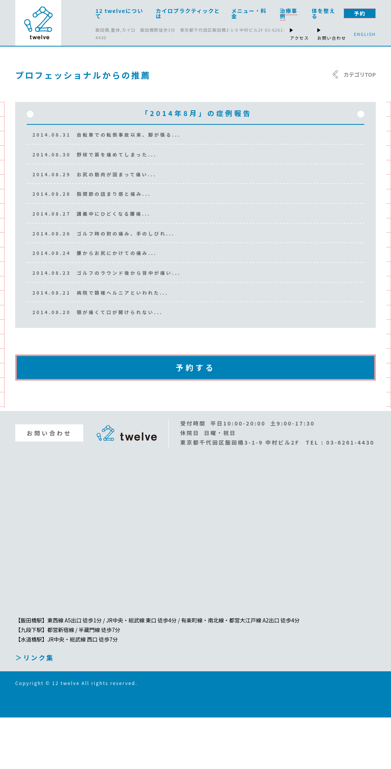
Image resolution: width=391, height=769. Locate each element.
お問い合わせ (49, 484)
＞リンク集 (34, 709)
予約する (195, 418)
